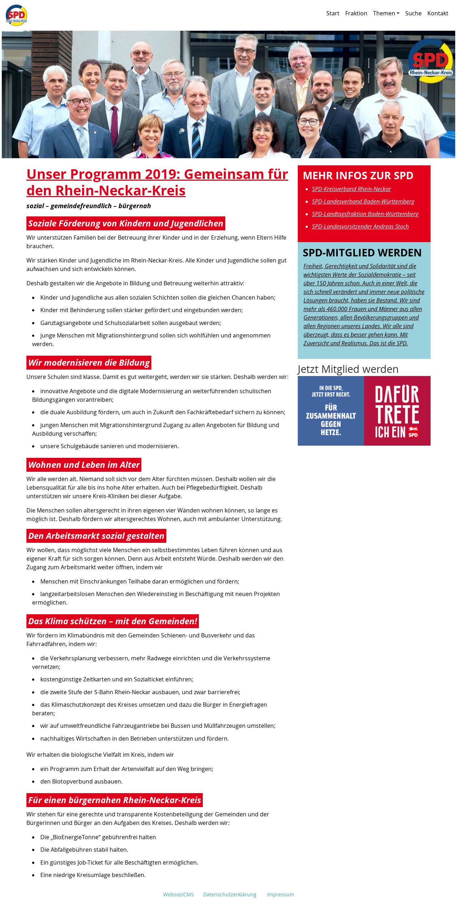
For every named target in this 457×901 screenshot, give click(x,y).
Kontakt (437, 13)
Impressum (280, 894)
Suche (413, 13)
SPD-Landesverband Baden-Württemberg (363, 201)
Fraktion (356, 13)
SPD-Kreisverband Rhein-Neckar (351, 189)
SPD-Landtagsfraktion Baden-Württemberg (365, 214)
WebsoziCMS (178, 894)
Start (333, 13)
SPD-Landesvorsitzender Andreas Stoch (360, 226)
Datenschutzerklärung (229, 894)
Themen (386, 13)
